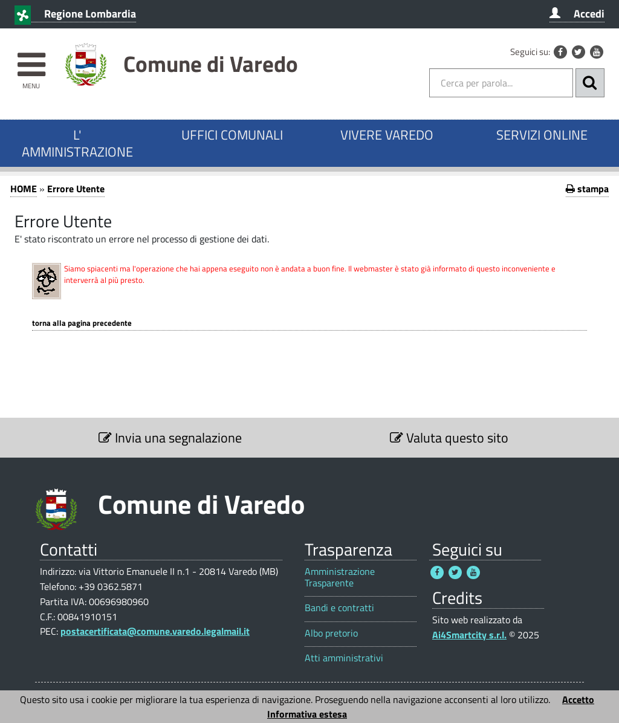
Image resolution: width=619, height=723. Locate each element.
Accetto (578, 699)
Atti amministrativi (344, 658)
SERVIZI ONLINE (542, 134)
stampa (587, 188)
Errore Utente (76, 188)
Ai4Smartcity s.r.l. (469, 634)
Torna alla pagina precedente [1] (82, 323)
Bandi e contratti (339, 608)
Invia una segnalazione (170, 437)
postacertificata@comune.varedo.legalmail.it (155, 631)
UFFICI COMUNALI (232, 134)
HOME (23, 188)
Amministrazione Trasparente (340, 577)
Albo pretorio (331, 633)
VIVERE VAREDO (386, 134)
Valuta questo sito (449, 437)
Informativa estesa (307, 714)
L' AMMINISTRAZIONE (77, 143)
